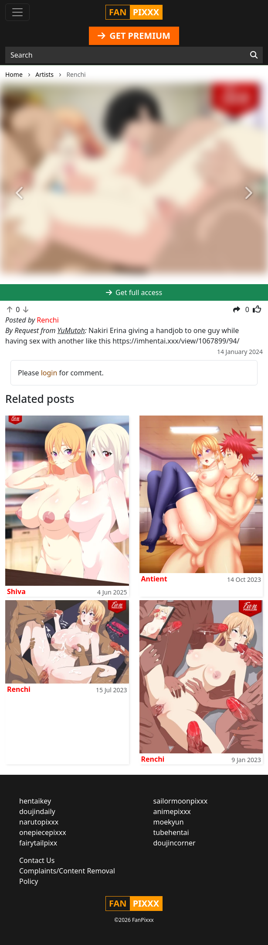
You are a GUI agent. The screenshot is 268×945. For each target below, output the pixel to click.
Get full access (134, 292)
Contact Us (36, 860)
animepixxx (172, 811)
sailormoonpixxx (180, 801)
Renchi (19, 689)
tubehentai (171, 832)
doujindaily (37, 811)
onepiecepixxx (42, 832)
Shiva (16, 591)
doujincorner (174, 843)
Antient (154, 579)
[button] (20, 194)
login (49, 373)
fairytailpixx (38, 843)
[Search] (254, 55)
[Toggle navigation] (17, 12)
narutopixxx (38, 822)
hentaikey (35, 801)
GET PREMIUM (134, 35)
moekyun (168, 822)
